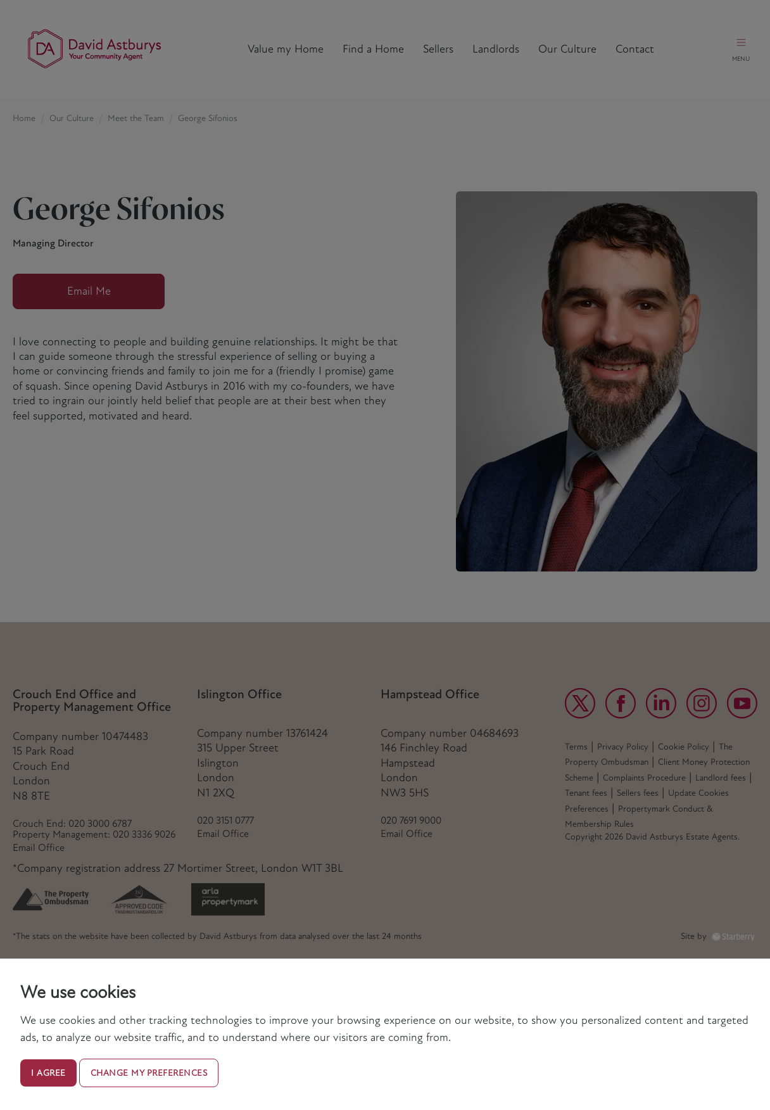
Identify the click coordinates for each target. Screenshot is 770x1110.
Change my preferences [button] (149, 1073)
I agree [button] (48, 1073)
